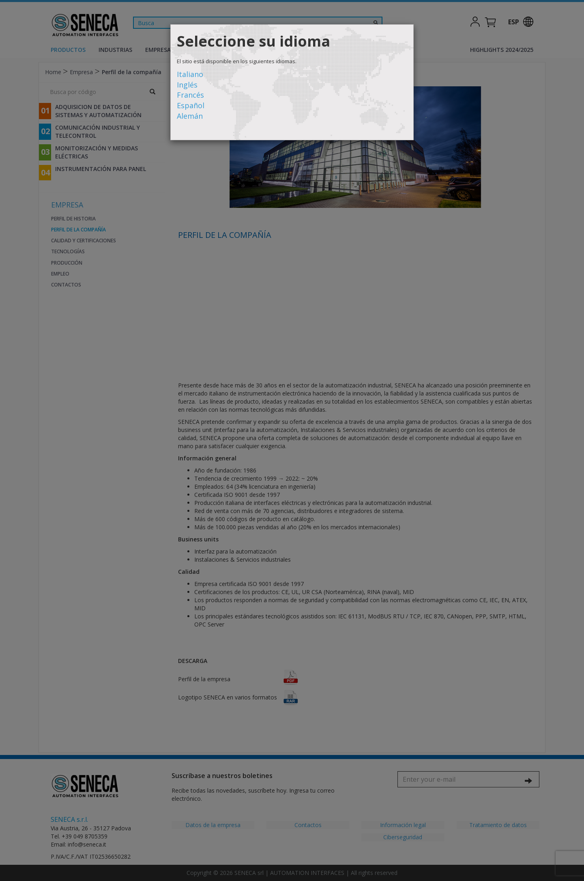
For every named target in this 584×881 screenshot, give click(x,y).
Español (190, 105)
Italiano (190, 74)
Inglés (187, 85)
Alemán (190, 116)
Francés (190, 95)
